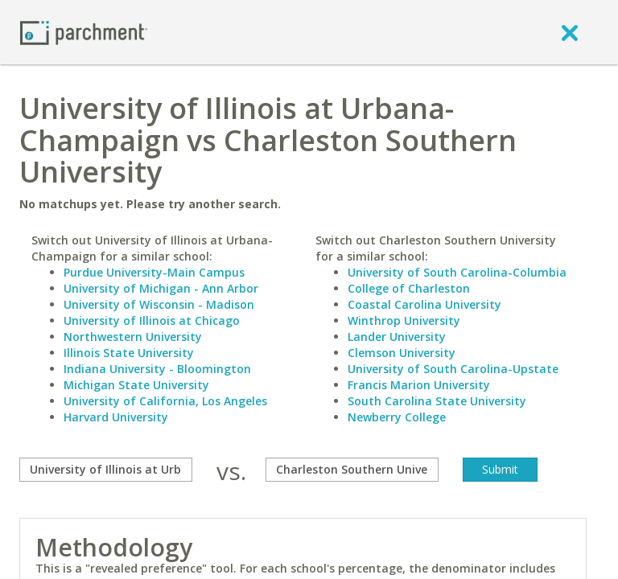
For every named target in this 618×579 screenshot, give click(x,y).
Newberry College (397, 417)
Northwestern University (133, 336)
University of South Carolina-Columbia (457, 272)
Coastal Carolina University (424, 304)
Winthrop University (404, 320)
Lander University (397, 336)
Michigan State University (136, 384)
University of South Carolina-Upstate (453, 368)
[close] (570, 32)
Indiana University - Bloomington (157, 368)
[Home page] (83, 31)
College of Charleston (409, 288)
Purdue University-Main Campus (154, 272)
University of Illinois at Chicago (152, 320)
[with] (352, 470)
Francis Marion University (419, 384)
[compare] (105, 470)
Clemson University (401, 352)
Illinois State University (129, 352)
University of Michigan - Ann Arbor (161, 288)
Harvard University (116, 417)
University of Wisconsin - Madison (159, 304)
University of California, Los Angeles (165, 401)
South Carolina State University (437, 401)
